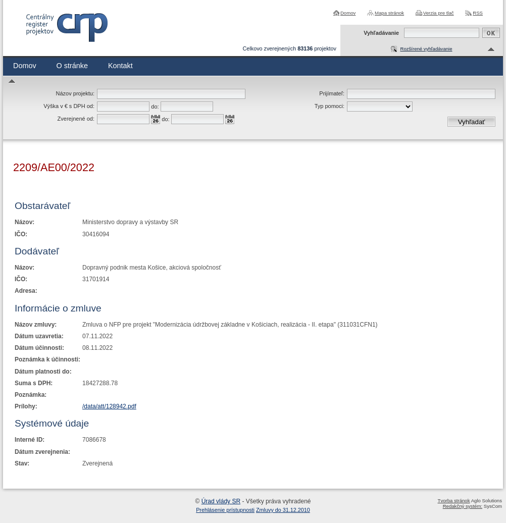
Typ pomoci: (329, 106)
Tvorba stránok (454, 500)
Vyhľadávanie (381, 33)
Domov (348, 13)
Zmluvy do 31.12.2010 (283, 510)
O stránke (72, 66)
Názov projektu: (75, 93)
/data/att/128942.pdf (109, 406)
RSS (478, 13)
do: (155, 106)
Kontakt (120, 66)
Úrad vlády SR (220, 501)
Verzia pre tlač (438, 13)
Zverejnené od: (76, 119)
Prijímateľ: (331, 93)
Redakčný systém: (462, 506)
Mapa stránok (389, 13)
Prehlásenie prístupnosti (225, 510)
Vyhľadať (471, 122)
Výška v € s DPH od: (68, 106)
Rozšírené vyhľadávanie (426, 48)
